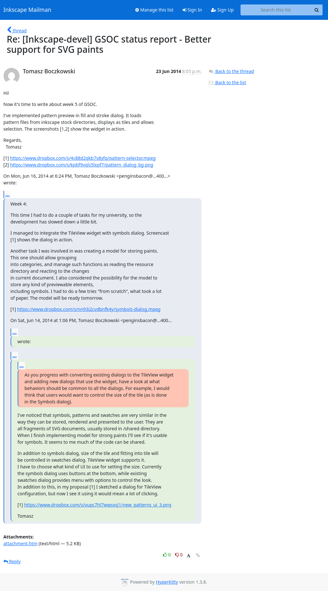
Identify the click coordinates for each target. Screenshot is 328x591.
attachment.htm (20, 543)
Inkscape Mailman (28, 10)
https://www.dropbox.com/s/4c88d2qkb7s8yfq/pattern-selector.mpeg (83, 158)
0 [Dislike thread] (179, 555)
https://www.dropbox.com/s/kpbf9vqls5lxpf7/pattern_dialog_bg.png (81, 165)
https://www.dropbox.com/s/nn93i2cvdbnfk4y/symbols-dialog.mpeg (88, 309)
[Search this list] (276, 9)
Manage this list (154, 10)
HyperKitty (167, 582)
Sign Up (222, 10)
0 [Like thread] (167, 555)
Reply (12, 561)
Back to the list (227, 82)
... (7, 194)
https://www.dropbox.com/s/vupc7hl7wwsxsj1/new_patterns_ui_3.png (97, 505)
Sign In (192, 10)
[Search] (317, 9)
